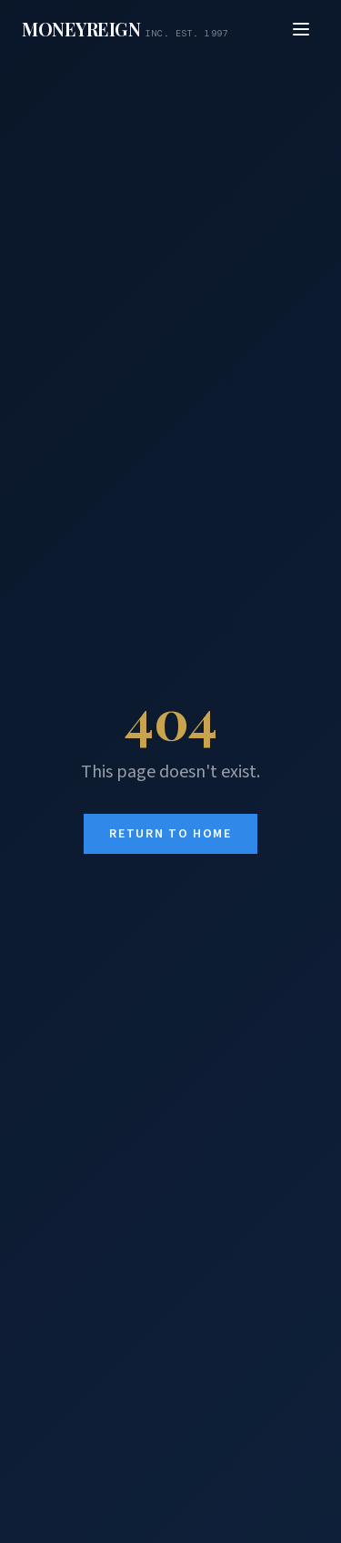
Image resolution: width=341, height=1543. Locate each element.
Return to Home (170, 834)
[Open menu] (301, 29)
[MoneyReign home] (125, 29)
